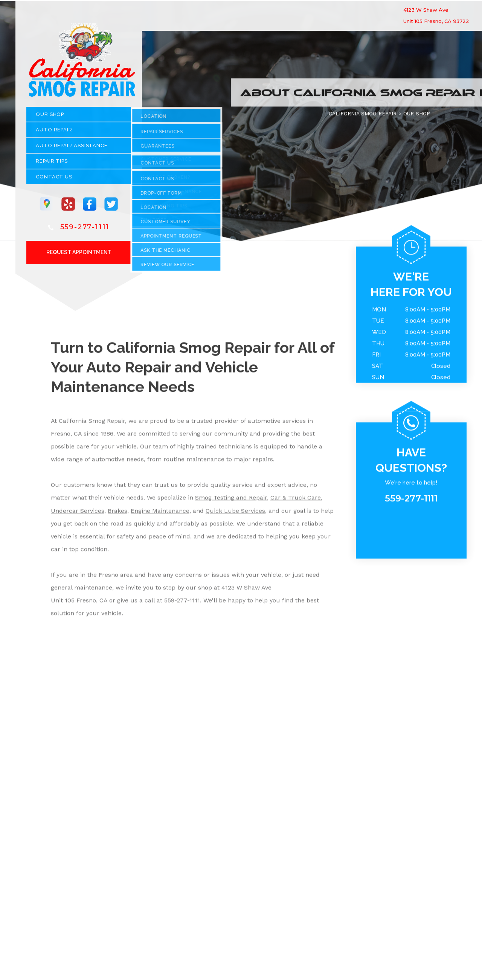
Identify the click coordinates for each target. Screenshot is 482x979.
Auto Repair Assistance (72, 148)
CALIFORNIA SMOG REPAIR (363, 116)
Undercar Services (77, 513)
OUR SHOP (50, 117)
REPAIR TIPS (52, 164)
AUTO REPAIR (54, 133)
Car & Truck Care (295, 500)
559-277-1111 (85, 229)
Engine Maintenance (160, 513)
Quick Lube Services (235, 513)
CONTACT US (54, 179)
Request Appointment (78, 255)
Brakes (117, 513)
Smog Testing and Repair (231, 500)
